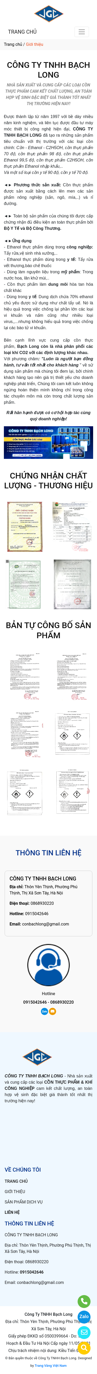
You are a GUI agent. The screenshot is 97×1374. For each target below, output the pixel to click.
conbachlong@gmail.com (45, 924)
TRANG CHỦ (22, 32)
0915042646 (36, 913)
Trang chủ (13, 44)
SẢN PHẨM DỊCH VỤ (24, 1202)
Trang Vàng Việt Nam (50, 1366)
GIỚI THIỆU (15, 1191)
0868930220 (42, 903)
